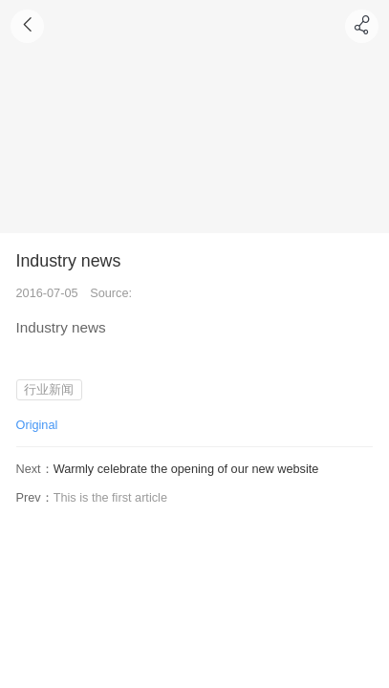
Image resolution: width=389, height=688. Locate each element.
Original (37, 425)
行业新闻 (49, 389)
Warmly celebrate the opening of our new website (186, 469)
